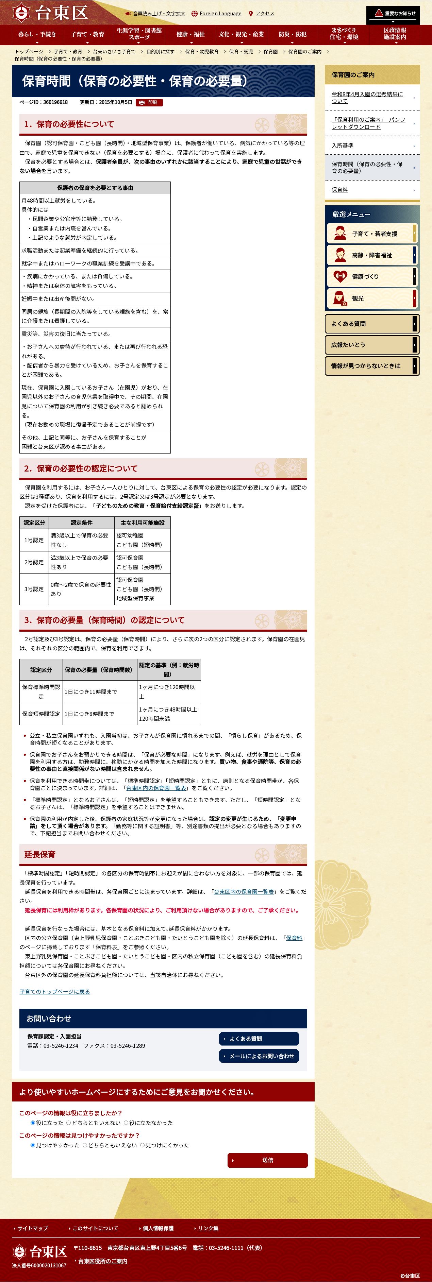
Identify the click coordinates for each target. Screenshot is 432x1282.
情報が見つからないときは (365, 365)
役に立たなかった (151, 1122)
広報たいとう (348, 344)
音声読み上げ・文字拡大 (159, 13)
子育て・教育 (68, 51)
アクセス (265, 13)
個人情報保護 (158, 1228)
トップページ (29, 51)
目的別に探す (160, 51)
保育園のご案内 (305, 51)
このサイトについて (95, 1228)
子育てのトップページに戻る (54, 991)
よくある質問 (245, 1039)
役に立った (49, 1122)
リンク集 (208, 1228)
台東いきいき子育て (114, 51)
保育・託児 (241, 51)
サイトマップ (32, 1228)
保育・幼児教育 (202, 51)
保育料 (294, 938)
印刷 (152, 102)
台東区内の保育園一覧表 (156, 788)
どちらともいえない (96, 1122)
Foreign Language (221, 13)
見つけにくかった (167, 1145)
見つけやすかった (58, 1145)
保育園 (271, 51)
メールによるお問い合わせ (262, 1056)
